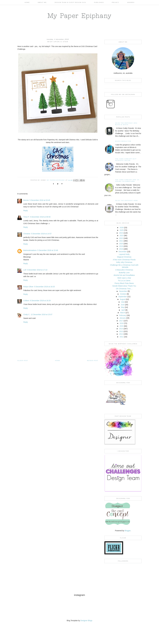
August (122, 299)
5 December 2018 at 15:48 (47, 250)
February (122, 315)
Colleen (26, 301)
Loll (24, 270)
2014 (121, 329)
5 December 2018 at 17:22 (37, 270)
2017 (121, 321)
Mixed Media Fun (123, 141)
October (123, 294)
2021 (121, 241)
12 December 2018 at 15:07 (41, 314)
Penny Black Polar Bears (124, 283)
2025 (121, 230)
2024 (121, 233)
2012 (121, 334)
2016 (121, 323)
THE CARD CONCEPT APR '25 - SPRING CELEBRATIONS (127, 180)
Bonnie (26, 200)
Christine (26, 234)
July (122, 302)
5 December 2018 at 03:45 (40, 200)
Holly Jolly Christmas (124, 262)
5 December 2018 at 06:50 (40, 217)
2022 (121, 238)
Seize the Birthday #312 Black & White (126, 123)
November (123, 291)
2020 (121, 244)
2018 (121, 249)
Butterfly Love (124, 273)
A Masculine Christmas (124, 270)
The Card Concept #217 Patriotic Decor (126, 159)
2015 (121, 326)
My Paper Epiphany (79, 16)
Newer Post (92, 360)
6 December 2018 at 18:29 (40, 301)
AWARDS (130, 2)
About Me (42, 2)
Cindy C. (26, 314)
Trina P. (26, 217)
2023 (121, 236)
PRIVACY (115, 2)
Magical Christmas (124, 257)
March (122, 313)
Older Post (22, 360)
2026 (121, 228)
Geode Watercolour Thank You (124, 286)
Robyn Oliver (28, 287)
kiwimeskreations (30, 250)
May (122, 307)
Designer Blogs (86, 621)
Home (27, 2)
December (123, 252)
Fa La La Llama (124, 281)
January (122, 318)
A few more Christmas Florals (124, 260)
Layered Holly (124, 254)
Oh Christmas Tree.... (124, 289)
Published (99, 2)
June (122, 305)
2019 (121, 246)
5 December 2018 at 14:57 (41, 234)
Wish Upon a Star (124, 278)
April (123, 310)
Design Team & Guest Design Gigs (70, 2)
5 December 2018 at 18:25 (44, 287)
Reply (25, 211)
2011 (121, 337)
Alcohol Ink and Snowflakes (124, 275)
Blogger (127, 531)
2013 (121, 331)
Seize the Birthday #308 (126, 200)
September (122, 297)
